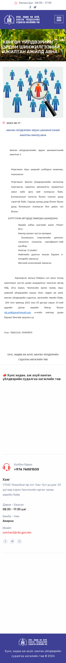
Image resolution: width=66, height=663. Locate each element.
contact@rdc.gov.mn (17, 532)
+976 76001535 (26, 469)
